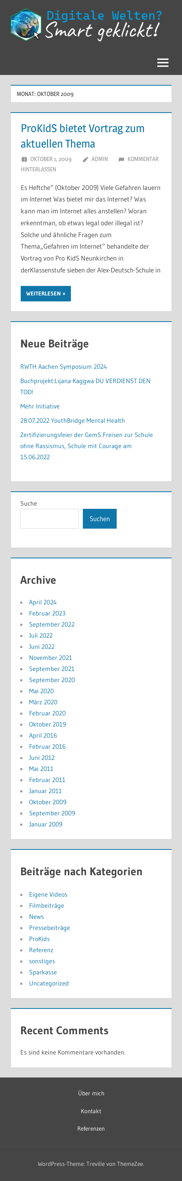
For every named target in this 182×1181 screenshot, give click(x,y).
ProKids (39, 939)
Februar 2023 (47, 613)
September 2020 (52, 680)
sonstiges (42, 961)
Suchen (100, 518)
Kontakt (91, 1111)
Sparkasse (43, 972)
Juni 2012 (42, 757)
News (36, 916)
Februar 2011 (47, 780)
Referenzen (91, 1128)
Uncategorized (49, 983)
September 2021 (51, 669)
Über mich (91, 1093)
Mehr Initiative (40, 406)
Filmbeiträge (46, 905)
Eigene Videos (48, 894)
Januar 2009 (46, 824)
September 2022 (51, 624)
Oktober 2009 (48, 802)
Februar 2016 (47, 746)
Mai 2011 (41, 769)
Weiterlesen (43, 293)
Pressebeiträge (49, 928)
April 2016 (43, 735)
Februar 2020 (47, 713)
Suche (28, 503)
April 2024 (43, 602)
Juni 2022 (42, 646)
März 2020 (43, 702)
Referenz (41, 950)
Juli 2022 (41, 635)
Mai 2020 (41, 691)
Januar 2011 (45, 791)
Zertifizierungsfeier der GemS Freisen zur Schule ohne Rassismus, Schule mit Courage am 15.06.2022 (86, 446)
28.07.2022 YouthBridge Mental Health (72, 420)
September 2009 (52, 813)
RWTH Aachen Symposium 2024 (63, 366)
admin (100, 159)
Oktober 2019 (47, 724)
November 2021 (50, 657)
